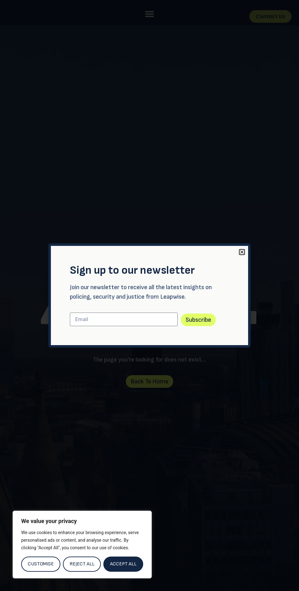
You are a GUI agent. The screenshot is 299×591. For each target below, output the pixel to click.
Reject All (82, 564)
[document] (149, 295)
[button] (242, 252)
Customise (41, 564)
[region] (82, 544)
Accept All (123, 564)
